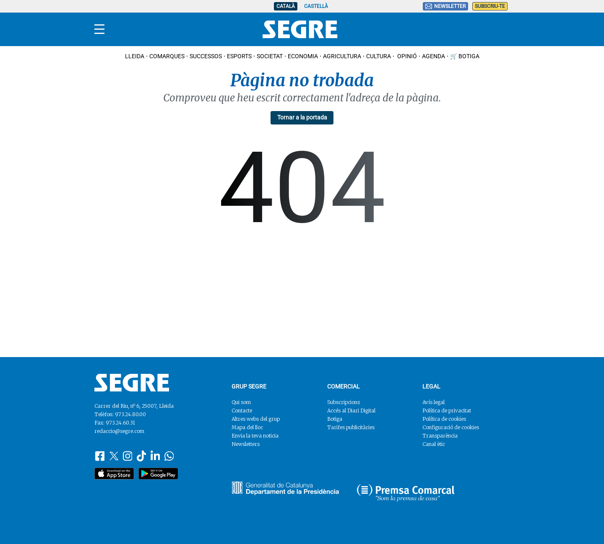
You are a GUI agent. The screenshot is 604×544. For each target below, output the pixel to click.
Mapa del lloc (247, 427)
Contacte (242, 410)
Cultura (378, 56)
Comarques (167, 56)
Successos (206, 56)
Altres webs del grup (256, 419)
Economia (303, 56)
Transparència (440, 436)
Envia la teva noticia (255, 436)
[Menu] (99, 29)
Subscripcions (343, 402)
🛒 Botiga (464, 56)
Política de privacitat (446, 410)
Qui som (241, 402)
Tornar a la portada (302, 117)
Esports (239, 56)
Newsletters (246, 444)
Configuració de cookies (450, 427)
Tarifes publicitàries (351, 427)
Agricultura (342, 56)
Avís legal (433, 402)
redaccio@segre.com (119, 431)
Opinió (406, 56)
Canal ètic (433, 444)
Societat (270, 56)
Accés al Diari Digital (351, 410)
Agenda (433, 56)
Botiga (334, 419)
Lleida (134, 56)
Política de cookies (444, 419)
